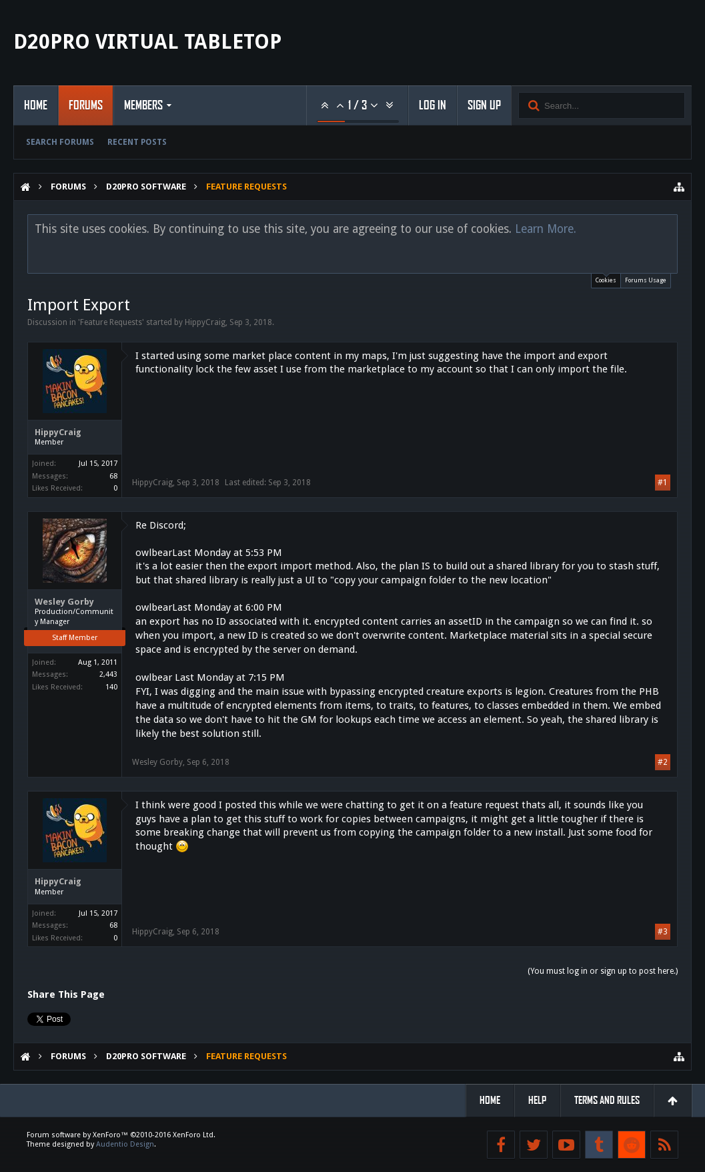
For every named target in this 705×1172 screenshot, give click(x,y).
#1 (663, 482)
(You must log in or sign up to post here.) (603, 971)
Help (537, 1100)
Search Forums (60, 142)
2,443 (108, 674)
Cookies (606, 279)
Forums (86, 105)
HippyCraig (205, 322)
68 (113, 476)
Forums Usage (645, 280)
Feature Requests (111, 322)
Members (143, 105)
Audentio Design (125, 1144)
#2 (663, 762)
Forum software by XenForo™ (121, 1135)
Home (35, 105)
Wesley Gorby (64, 602)
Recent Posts (137, 142)
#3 (663, 931)
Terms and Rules (607, 1100)
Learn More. (545, 229)
